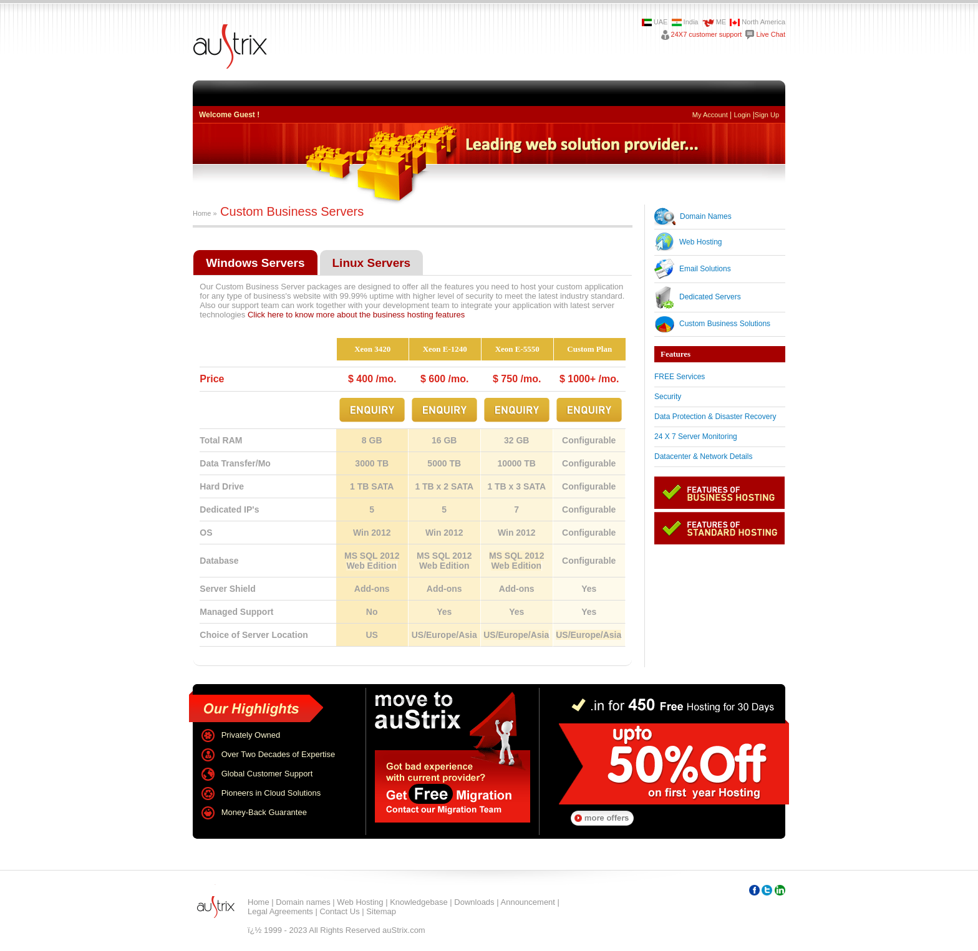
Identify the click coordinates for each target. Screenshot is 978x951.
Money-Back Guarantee (264, 812)
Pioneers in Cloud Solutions (271, 793)
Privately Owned (251, 735)
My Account (710, 114)
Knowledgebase (419, 902)
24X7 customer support (706, 34)
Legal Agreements (280, 911)
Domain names (303, 902)
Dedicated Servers (710, 296)
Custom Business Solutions (724, 323)
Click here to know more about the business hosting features (356, 314)
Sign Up (767, 114)
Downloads (474, 902)
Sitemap (381, 911)
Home (258, 902)
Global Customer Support (267, 773)
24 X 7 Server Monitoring (695, 436)
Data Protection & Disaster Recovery (715, 416)
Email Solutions (705, 268)
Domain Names (706, 216)
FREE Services (679, 376)
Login (742, 114)
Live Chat (771, 34)
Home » (205, 213)
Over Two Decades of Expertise (278, 754)
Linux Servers (371, 262)
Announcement (528, 902)
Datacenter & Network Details (703, 456)
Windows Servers (255, 262)
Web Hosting (700, 242)
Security (667, 396)
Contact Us (339, 911)
